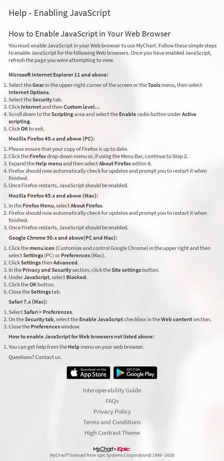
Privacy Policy (112, 411)
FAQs (112, 401)
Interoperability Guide (112, 390)
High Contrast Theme (112, 432)
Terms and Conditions (112, 422)
